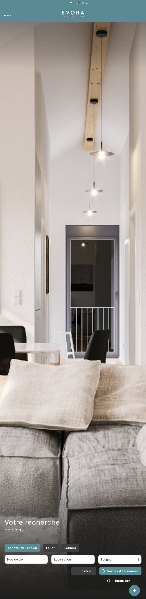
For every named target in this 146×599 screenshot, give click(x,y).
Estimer (70, 553)
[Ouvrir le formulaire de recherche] (83, 576)
